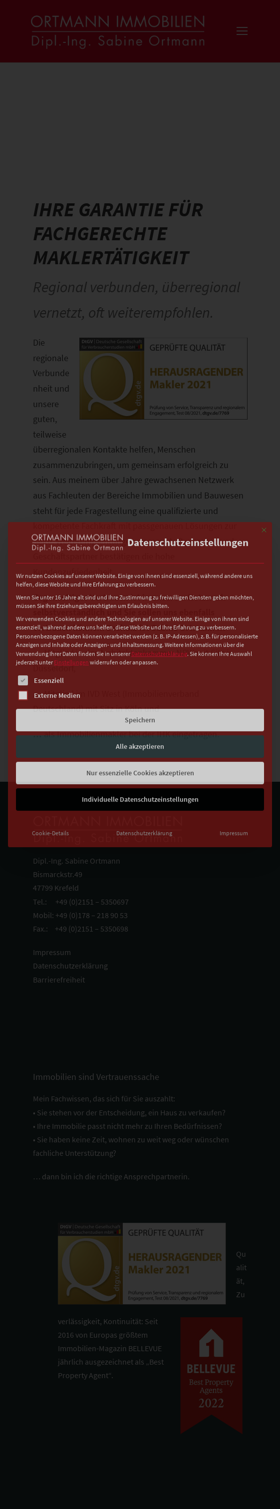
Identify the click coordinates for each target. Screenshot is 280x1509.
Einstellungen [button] (71, 594)
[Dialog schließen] (264, 462)
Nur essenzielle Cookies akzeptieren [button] (140, 704)
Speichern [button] (140, 651)
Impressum (234, 764)
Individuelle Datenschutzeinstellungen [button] (140, 730)
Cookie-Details (50, 764)
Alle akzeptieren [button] (140, 677)
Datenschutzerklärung (159, 585)
